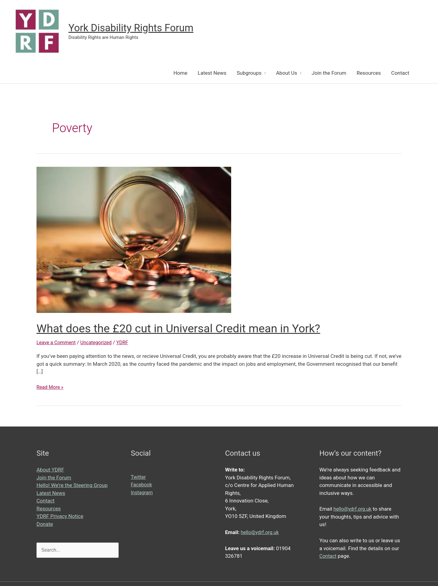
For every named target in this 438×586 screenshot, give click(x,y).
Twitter (139, 478)
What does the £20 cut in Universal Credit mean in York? (187, 329)
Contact (400, 73)
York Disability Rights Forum (135, 28)
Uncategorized (99, 343)
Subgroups (249, 73)
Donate (44, 525)
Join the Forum (329, 73)
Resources (368, 73)
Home (180, 73)
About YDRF (50, 470)
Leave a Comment (57, 343)
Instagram (142, 493)
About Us (286, 73)
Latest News (212, 73)
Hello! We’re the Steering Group (72, 486)
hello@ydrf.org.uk (261, 533)
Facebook (142, 485)
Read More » (50, 388)
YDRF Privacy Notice (59, 517)
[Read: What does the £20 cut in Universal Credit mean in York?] (133, 240)
